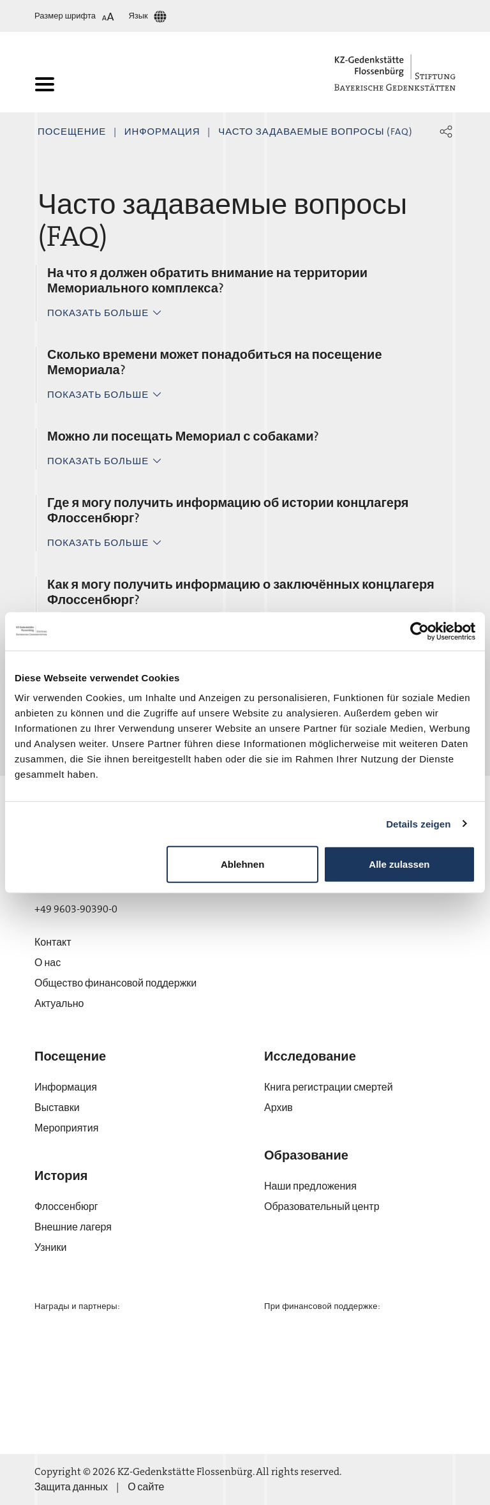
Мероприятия (66, 1128)
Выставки (57, 1107)
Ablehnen (242, 864)
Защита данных (71, 1487)
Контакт (52, 942)
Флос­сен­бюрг (66, 1206)
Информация (162, 131)
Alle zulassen (399, 864)
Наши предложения (310, 1186)
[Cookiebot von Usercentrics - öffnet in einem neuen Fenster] (419, 630)
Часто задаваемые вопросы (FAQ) (315, 131)
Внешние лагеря (73, 1227)
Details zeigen (418, 823)
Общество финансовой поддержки (115, 983)
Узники (50, 1247)
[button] (446, 131)
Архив (278, 1107)
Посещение (72, 131)
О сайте (146, 1487)
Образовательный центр (322, 1206)
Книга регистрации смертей (328, 1087)
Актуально (59, 1003)
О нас (47, 962)
